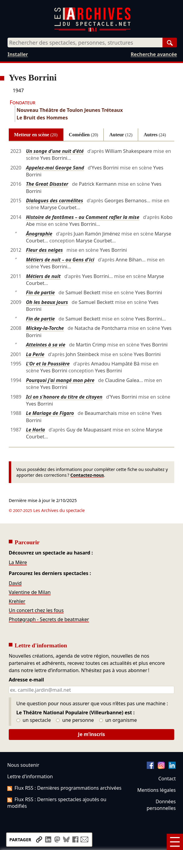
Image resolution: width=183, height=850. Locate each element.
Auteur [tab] (121, 134)
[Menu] (175, 842)
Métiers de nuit (43, 276)
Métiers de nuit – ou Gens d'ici (60, 259)
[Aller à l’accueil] (92, 30)
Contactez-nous (87, 475)
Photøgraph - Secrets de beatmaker (49, 619)
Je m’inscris (91, 734)
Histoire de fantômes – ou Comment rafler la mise (82, 217)
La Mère (18, 562)
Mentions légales (156, 790)
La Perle (35, 354)
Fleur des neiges (44, 250)
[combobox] (85, 42)
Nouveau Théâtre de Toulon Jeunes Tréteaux (70, 110)
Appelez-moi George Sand (55, 167)
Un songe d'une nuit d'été (55, 151)
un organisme (118, 720)
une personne (75, 720)
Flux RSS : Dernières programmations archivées (64, 788)
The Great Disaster (47, 184)
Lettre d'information (30, 776)
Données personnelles (161, 804)
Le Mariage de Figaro (50, 413)
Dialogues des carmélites (54, 200)
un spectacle (33, 720)
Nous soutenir (23, 765)
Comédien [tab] (83, 134)
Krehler (17, 601)
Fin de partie (40, 292)
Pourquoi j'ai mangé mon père (60, 380)
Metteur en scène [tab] (36, 134)
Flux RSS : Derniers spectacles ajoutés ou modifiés (56, 802)
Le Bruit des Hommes (42, 117)
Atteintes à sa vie (45, 344)
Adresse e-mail (26, 680)
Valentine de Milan (30, 592)
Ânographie (39, 233)
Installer (18, 54)
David (15, 583)
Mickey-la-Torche (45, 328)
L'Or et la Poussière (48, 363)
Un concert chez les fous (36, 610)
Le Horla (35, 429)
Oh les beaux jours (47, 302)
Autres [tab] (155, 134)
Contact (167, 778)
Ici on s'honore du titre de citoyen (64, 396)
